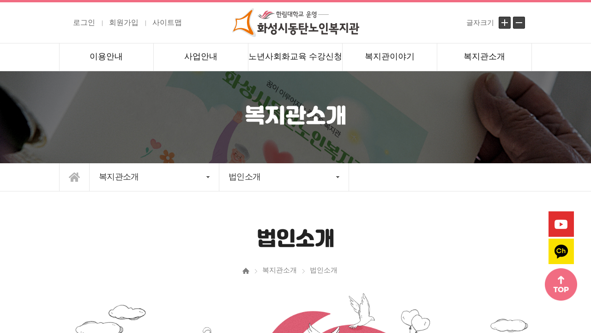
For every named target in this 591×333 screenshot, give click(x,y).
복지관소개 (484, 56)
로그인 (84, 22)
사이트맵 (167, 22)
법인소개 (244, 176)
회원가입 (124, 22)
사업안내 (200, 56)
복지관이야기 (390, 56)
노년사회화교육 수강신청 (295, 56)
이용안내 (106, 56)
